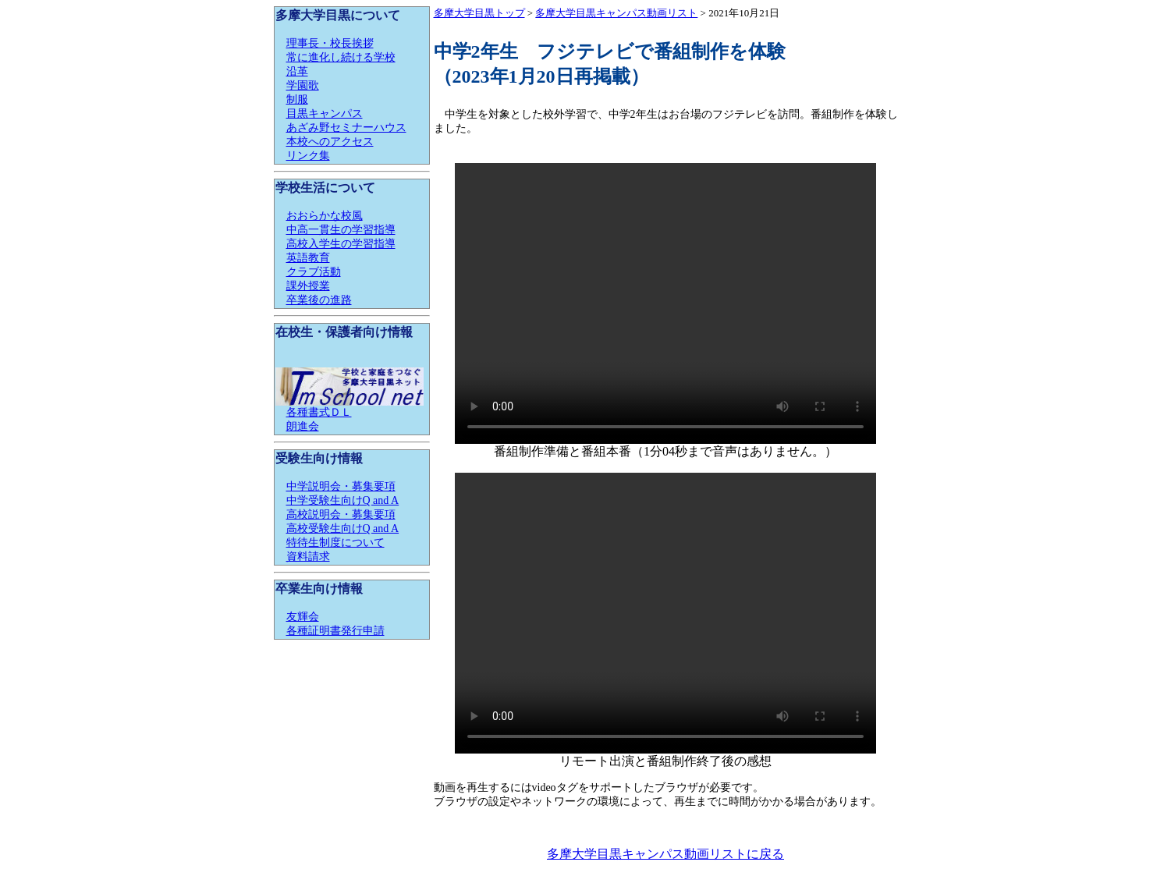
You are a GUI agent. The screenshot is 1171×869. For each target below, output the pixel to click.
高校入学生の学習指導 (341, 244)
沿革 (297, 71)
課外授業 (308, 286)
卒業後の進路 (319, 300)
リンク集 (308, 155)
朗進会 (302, 426)
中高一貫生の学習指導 (341, 230)
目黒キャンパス (324, 113)
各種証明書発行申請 (335, 631)
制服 (297, 99)
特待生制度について (335, 542)
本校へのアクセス (330, 141)
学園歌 (302, 85)
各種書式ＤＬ (319, 412)
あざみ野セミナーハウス (346, 127)
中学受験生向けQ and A (342, 500)
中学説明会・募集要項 (341, 486)
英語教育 (308, 258)
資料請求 (308, 556)
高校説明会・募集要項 (341, 514)
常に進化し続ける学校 (341, 57)
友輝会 (302, 616)
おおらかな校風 (324, 216)
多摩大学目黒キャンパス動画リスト (616, 13)
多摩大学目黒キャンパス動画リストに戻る (665, 853)
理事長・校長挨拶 (330, 43)
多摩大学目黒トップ (479, 13)
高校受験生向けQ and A (342, 528)
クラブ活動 (313, 272)
